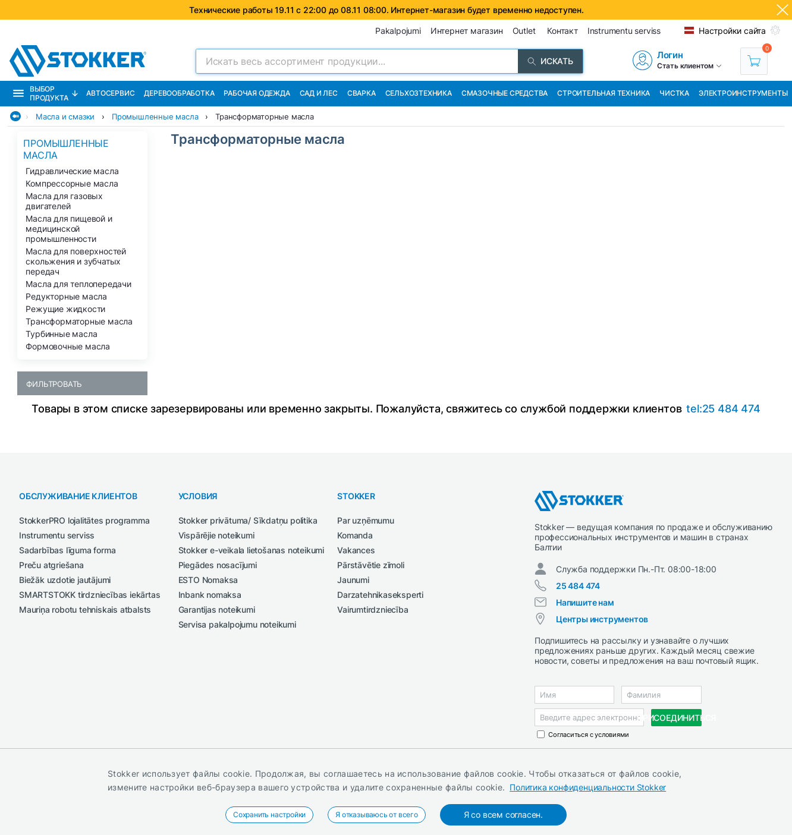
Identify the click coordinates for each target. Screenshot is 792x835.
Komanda (355, 535)
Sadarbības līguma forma (67, 550)
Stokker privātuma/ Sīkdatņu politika (248, 520)
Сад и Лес (319, 93)
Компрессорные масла (72, 183)
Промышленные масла (155, 116)
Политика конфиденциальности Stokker (588, 787)
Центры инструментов (602, 619)
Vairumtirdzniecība (372, 609)
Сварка (361, 93)
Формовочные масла (68, 346)
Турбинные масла (61, 334)
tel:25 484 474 (723, 408)
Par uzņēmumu (365, 520)
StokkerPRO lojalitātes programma (84, 520)
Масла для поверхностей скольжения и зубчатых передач (76, 261)
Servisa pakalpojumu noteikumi (237, 624)
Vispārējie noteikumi (216, 535)
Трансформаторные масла (264, 116)
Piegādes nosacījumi (217, 565)
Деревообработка (179, 93)
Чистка (674, 93)
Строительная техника (603, 93)
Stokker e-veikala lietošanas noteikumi (251, 550)
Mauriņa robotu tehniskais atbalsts (85, 609)
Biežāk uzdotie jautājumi (65, 580)
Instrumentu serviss (57, 535)
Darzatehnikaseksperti (380, 595)
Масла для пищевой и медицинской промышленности (69, 228)
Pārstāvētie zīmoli (370, 565)
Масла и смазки (65, 116)
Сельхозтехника (418, 93)
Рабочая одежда (257, 93)
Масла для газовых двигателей (64, 201)
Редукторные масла (66, 296)
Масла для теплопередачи (78, 284)
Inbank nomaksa (209, 595)
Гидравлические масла (72, 171)
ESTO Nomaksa (208, 580)
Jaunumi (353, 580)
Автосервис (110, 93)
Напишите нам (585, 602)
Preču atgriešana (51, 565)
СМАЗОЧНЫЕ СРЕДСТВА (504, 93)
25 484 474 (578, 586)
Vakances (356, 550)
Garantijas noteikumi (216, 609)
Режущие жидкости (65, 309)
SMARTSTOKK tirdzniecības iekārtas (89, 595)
